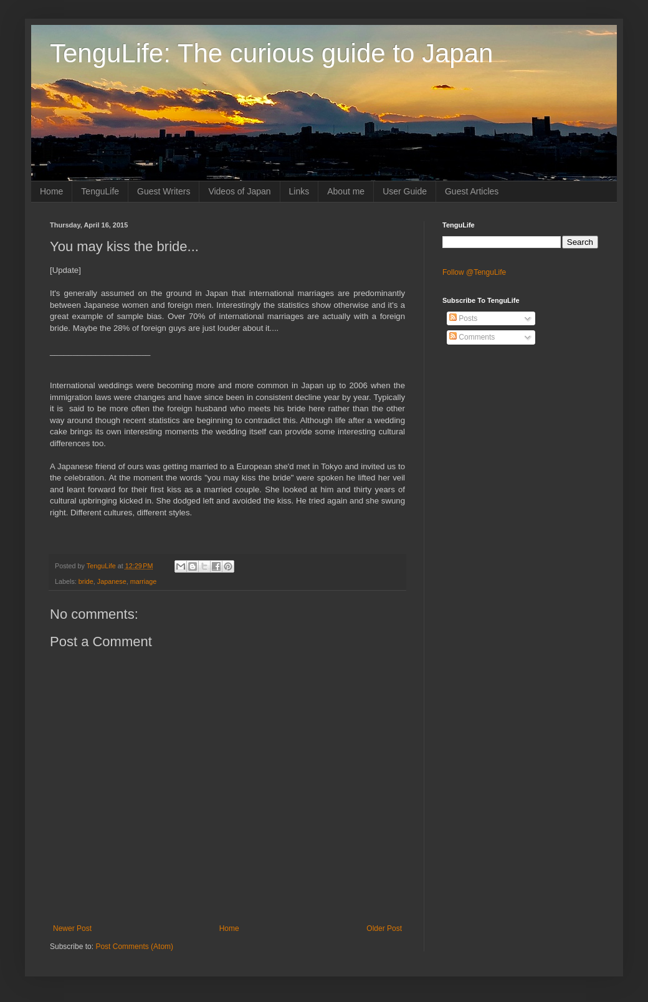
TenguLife (100, 191)
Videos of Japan (239, 191)
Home (51, 191)
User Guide (405, 191)
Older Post (384, 928)
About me (345, 191)
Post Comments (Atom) (134, 946)
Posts (463, 318)
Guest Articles (471, 191)
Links (299, 191)
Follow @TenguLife (474, 272)
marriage (143, 581)
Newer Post (72, 928)
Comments (472, 337)
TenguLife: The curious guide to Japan (271, 53)
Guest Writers (163, 191)
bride (86, 581)
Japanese (111, 581)
